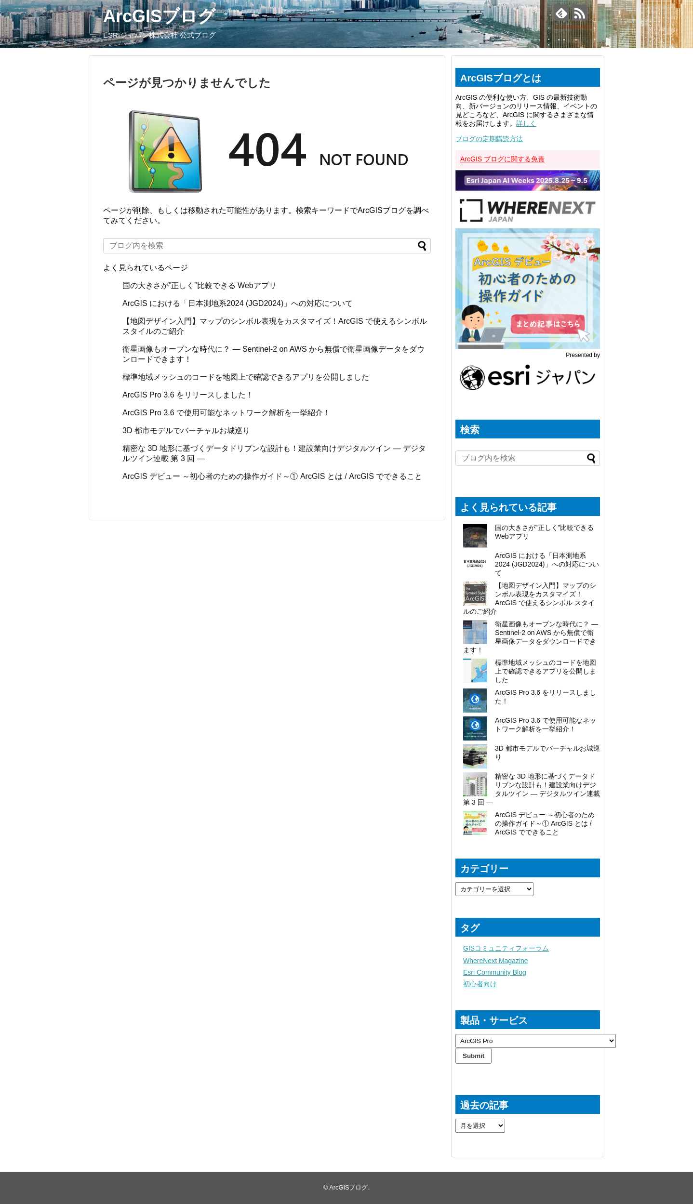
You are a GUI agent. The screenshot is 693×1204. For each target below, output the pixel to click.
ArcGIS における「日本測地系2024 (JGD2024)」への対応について (237, 303)
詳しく (526, 123)
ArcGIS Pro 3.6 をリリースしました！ (187, 395)
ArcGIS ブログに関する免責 (502, 159)
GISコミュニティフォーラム (506, 948)
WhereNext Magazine (495, 961)
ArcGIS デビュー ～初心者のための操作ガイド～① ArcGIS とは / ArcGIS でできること (272, 476)
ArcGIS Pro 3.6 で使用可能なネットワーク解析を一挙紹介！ (226, 413)
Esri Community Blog (494, 972)
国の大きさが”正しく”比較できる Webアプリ (199, 285)
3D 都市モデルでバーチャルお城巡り (186, 430)
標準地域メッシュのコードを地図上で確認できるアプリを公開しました (245, 377)
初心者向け (480, 984)
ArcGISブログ (159, 16)
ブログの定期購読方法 (489, 139)
